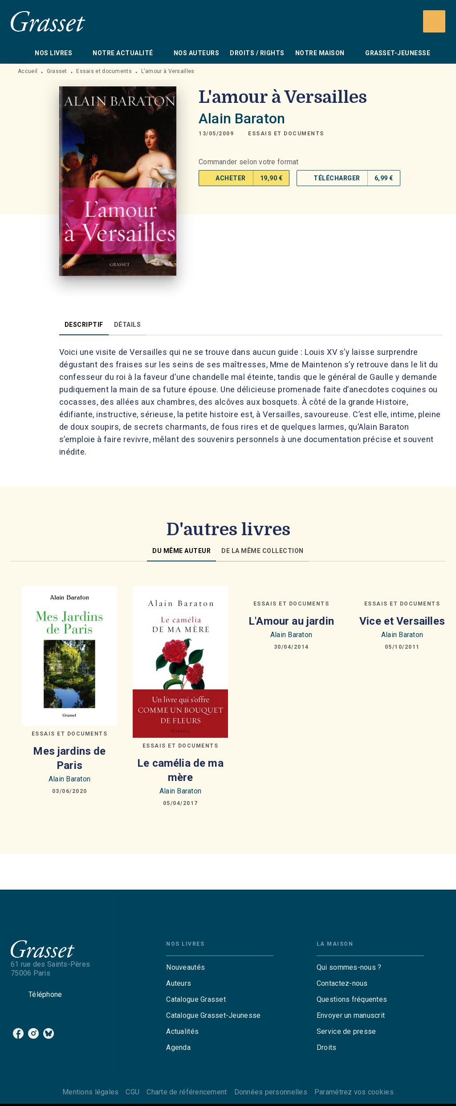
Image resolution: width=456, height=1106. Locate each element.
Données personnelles (270, 1092)
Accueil (27, 71)
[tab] (20, 53)
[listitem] (18, 1033)
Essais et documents (104, 71)
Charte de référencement (187, 1092)
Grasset (57, 71)
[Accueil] (48, 21)
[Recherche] (434, 21)
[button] (286, 134)
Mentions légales (90, 1092)
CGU (132, 1092)
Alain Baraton (242, 118)
